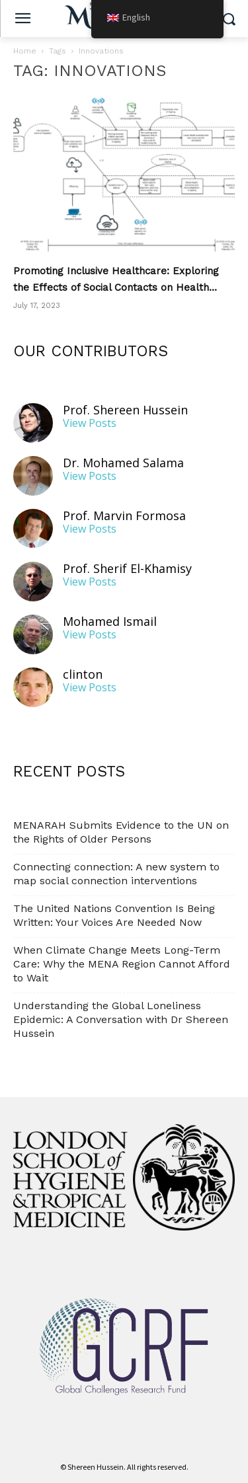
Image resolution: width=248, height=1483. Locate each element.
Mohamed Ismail (110, 621)
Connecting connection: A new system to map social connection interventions (116, 873)
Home (24, 51)
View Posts (89, 423)
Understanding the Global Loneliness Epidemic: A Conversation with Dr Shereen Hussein (120, 1019)
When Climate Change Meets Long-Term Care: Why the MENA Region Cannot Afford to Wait (121, 964)
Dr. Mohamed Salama (123, 463)
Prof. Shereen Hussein (125, 410)
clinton (83, 674)
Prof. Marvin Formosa (124, 516)
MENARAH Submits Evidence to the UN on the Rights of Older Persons (121, 832)
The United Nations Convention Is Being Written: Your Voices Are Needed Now (114, 915)
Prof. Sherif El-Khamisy (127, 569)
